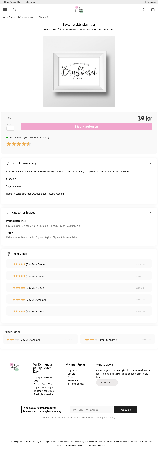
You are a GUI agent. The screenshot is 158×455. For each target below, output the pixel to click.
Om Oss (71, 373)
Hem (4, 17)
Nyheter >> (30, 2)
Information (150, 2)
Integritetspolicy (76, 383)
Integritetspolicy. (107, 417)
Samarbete (73, 380)
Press (70, 377)
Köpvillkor (73, 370)
